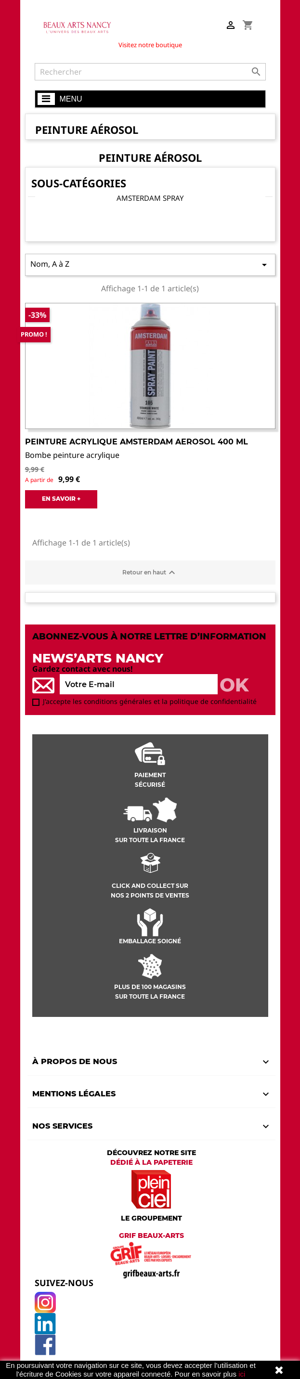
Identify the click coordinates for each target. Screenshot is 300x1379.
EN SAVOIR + (61, 498)
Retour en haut (150, 572)
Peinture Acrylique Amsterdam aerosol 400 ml (136, 441)
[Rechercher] (150, 71)
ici (241, 1374)
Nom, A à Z (150, 265)
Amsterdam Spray (150, 198)
